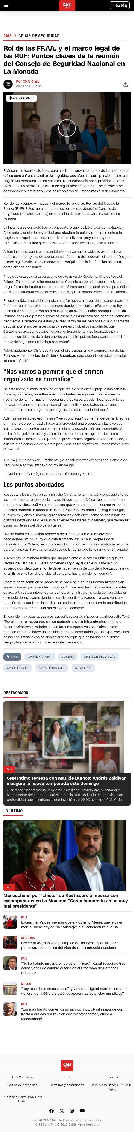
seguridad (83, 668)
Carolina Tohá (74, 494)
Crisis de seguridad (38, 36)
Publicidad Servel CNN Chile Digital (112, 1087)
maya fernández (52, 668)
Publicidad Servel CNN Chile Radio (22, 1099)
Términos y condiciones (67, 1085)
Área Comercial (22, 1077)
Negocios (28, 938)
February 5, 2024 (81, 473)
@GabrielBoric (71, 460)
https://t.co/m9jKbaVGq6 (54, 465)
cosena (68, 657)
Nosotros (111, 1077)
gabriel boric (18, 668)
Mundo (26, 984)
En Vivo (67, 1077)
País (8, 36)
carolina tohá (39, 657)
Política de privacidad (22, 1085)
